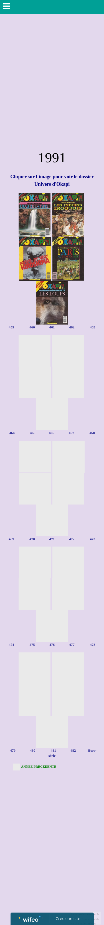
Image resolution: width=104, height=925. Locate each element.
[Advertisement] (52, 92)
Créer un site (67, 918)
